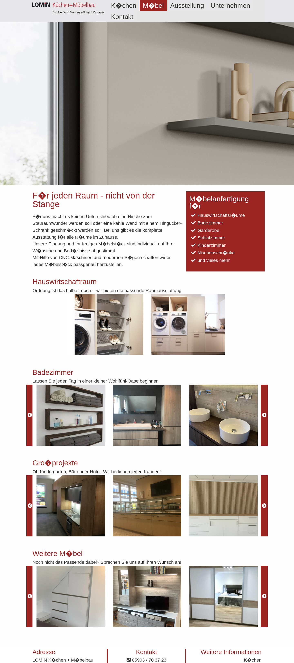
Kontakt (122, 16)
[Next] (264, 415)
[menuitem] (124, 5)
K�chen (123, 5)
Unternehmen (230, 5)
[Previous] (29, 415)
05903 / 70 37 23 (146, 660)
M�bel (153, 5)
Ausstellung (187, 5)
